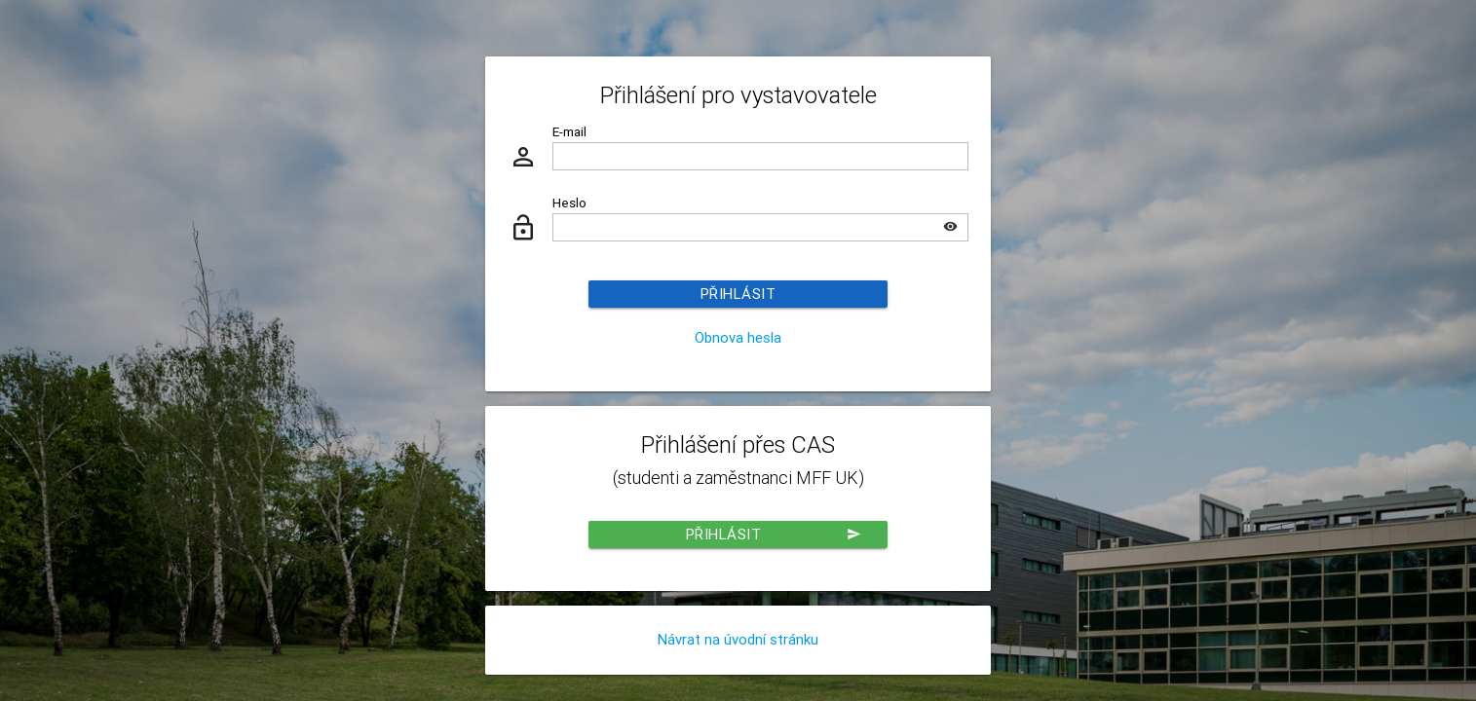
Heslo (569, 202)
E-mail (569, 131)
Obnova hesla (738, 337)
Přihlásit (738, 293)
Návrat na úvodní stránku (738, 639)
